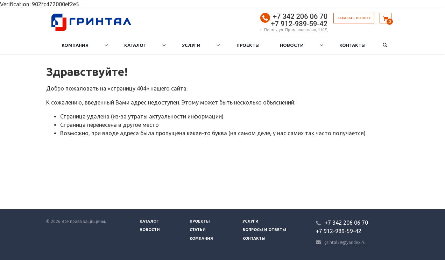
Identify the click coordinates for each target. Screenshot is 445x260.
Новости (292, 45)
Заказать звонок (353, 18)
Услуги (191, 45)
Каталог (135, 45)
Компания (75, 45)
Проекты (248, 45)
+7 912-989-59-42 (299, 24)
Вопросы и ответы (264, 230)
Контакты (352, 45)
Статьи (198, 230)
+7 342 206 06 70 (300, 16)
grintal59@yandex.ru (345, 242)
